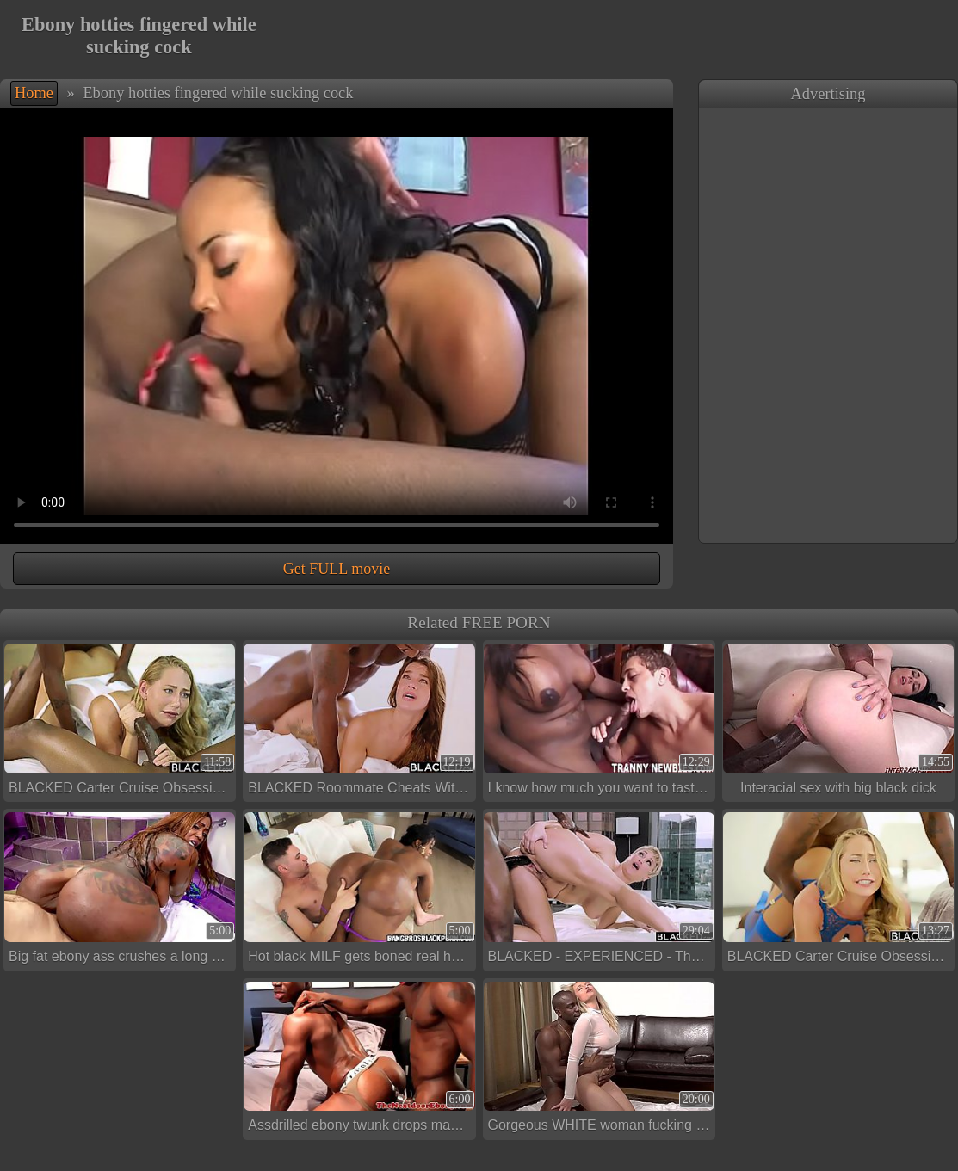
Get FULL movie (336, 568)
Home (34, 93)
